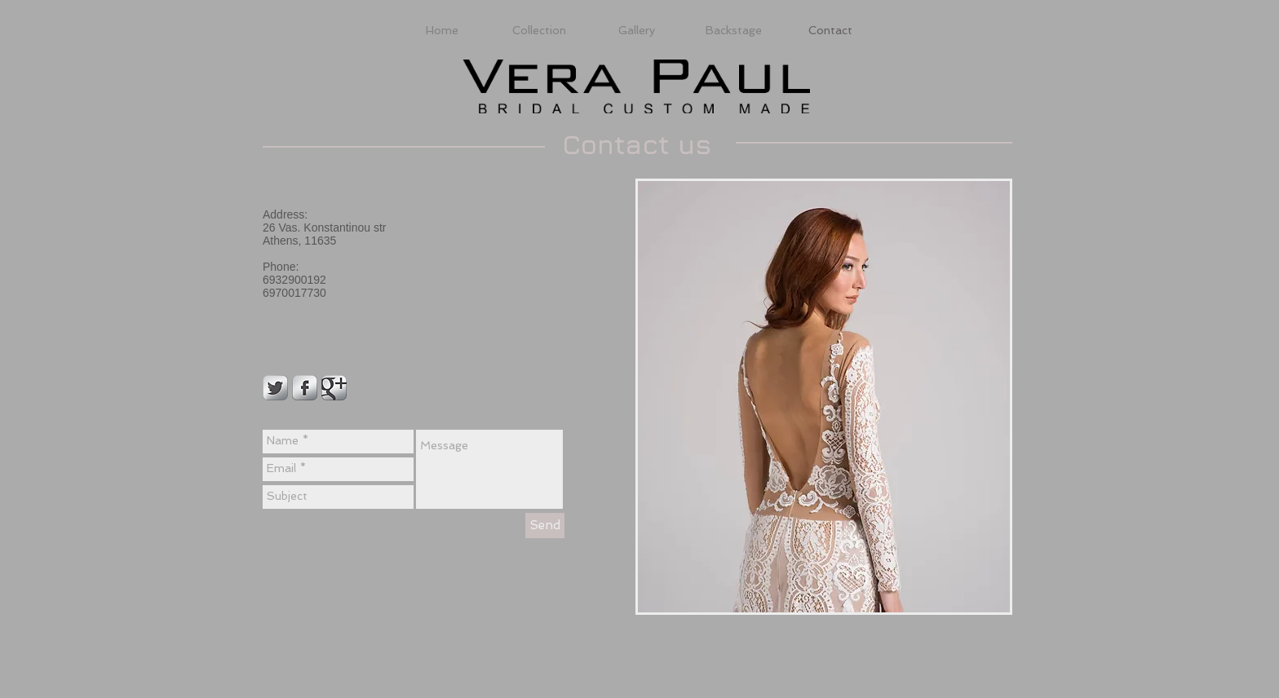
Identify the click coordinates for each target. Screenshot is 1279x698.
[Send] (544, 525)
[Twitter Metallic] (275, 387)
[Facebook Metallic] (304, 387)
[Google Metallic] (334, 387)
